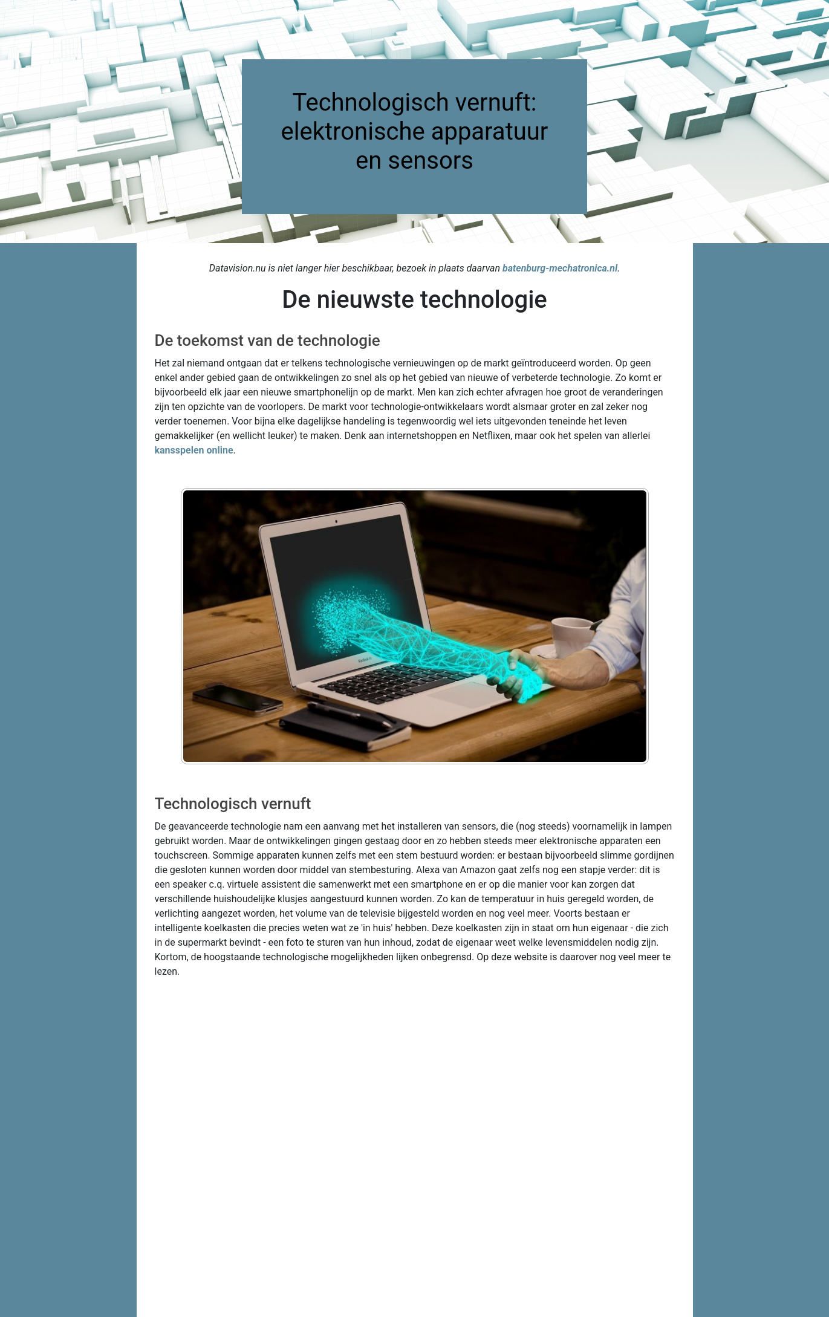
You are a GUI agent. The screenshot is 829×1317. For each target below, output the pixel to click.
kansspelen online (194, 450)
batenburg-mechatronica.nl (559, 268)
